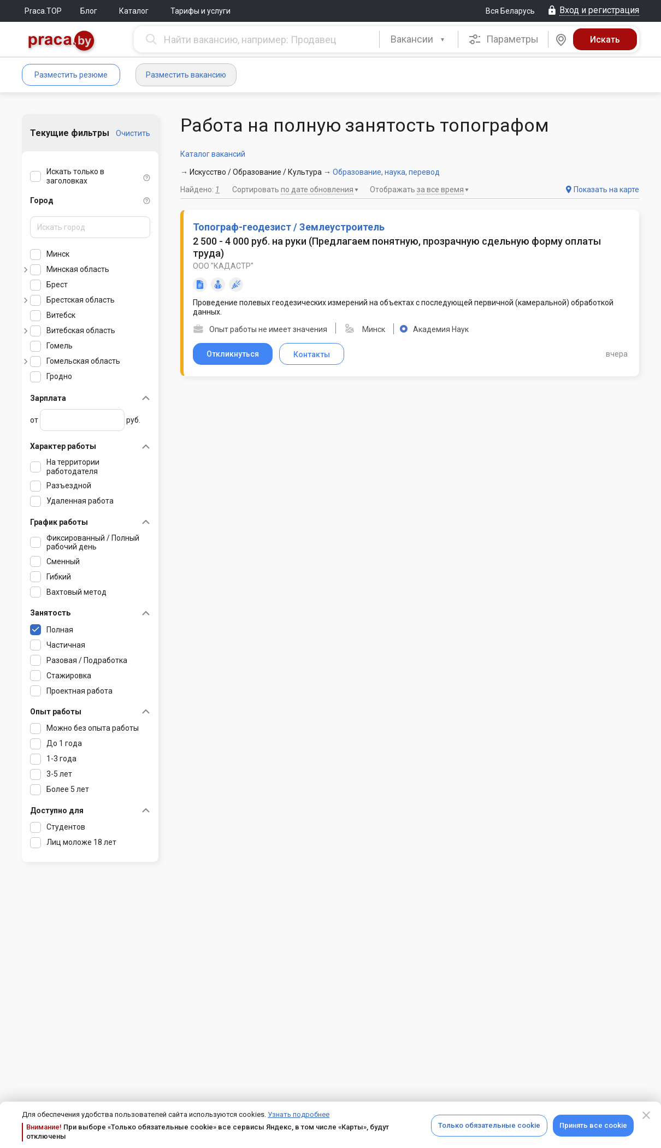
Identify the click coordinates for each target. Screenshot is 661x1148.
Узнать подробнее (298, 1114)
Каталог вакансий (212, 154)
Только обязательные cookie (489, 1125)
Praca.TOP (43, 11)
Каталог (134, 11)
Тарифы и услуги (200, 11)
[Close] (646, 1115)
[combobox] (419, 39)
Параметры (503, 39)
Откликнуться (232, 354)
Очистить (133, 133)
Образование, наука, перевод (386, 172)
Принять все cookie (593, 1125)
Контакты (311, 354)
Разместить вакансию (186, 74)
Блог (88, 11)
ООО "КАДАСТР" (223, 266)
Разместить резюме (71, 74)
